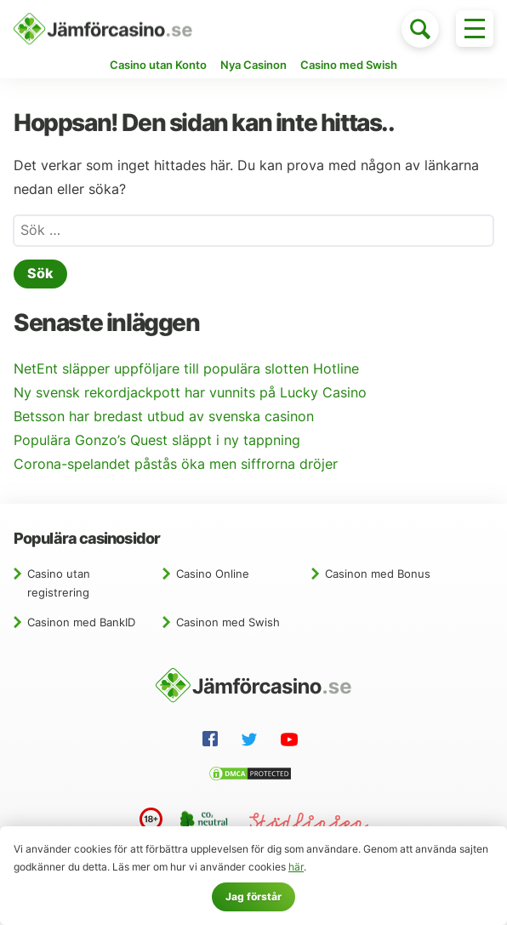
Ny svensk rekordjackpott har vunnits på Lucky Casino (190, 393)
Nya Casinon (253, 64)
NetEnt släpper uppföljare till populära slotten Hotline (186, 369)
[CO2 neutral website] (205, 823)
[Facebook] (213, 741)
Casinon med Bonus (377, 573)
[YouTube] (293, 742)
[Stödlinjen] (308, 825)
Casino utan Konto (158, 64)
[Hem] (103, 29)
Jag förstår (253, 896)
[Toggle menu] (474, 28)
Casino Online (212, 573)
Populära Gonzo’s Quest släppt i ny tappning (157, 440)
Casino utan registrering (58, 583)
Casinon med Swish (228, 622)
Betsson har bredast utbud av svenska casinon (164, 416)
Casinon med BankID (81, 622)
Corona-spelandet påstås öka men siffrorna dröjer (176, 464)
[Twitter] (253, 742)
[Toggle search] (420, 29)
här (296, 866)
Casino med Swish (348, 64)
